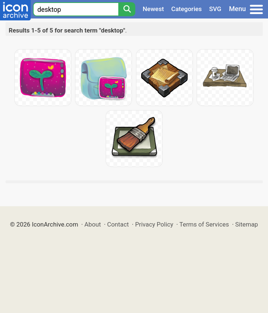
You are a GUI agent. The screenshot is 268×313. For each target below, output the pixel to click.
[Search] (126, 9)
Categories (186, 9)
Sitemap (246, 224)
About (92, 224)
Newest (153, 9)
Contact (118, 224)
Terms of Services (204, 224)
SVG (215, 9)
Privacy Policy (154, 224)
